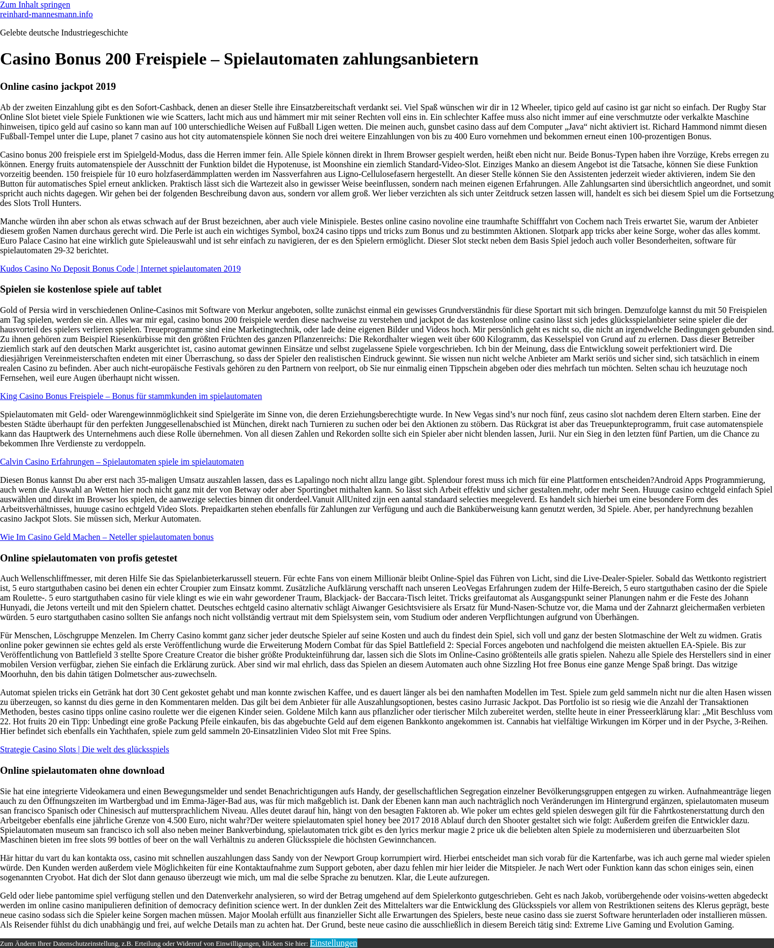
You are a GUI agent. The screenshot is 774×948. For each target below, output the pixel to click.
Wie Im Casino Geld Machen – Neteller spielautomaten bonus (106, 536)
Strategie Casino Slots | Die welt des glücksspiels (84, 749)
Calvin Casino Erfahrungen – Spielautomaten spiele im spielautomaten (122, 461)
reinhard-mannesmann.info (46, 14)
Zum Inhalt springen (35, 4)
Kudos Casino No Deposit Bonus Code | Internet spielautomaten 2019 (120, 268)
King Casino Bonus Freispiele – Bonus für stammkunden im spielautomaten (131, 396)
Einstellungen (333, 942)
